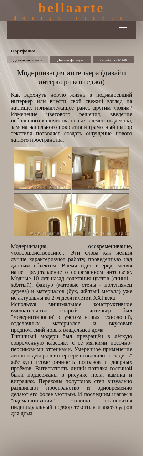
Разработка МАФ (113, 60)
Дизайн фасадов (70, 60)
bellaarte (71, 11)
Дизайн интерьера (27, 60)
